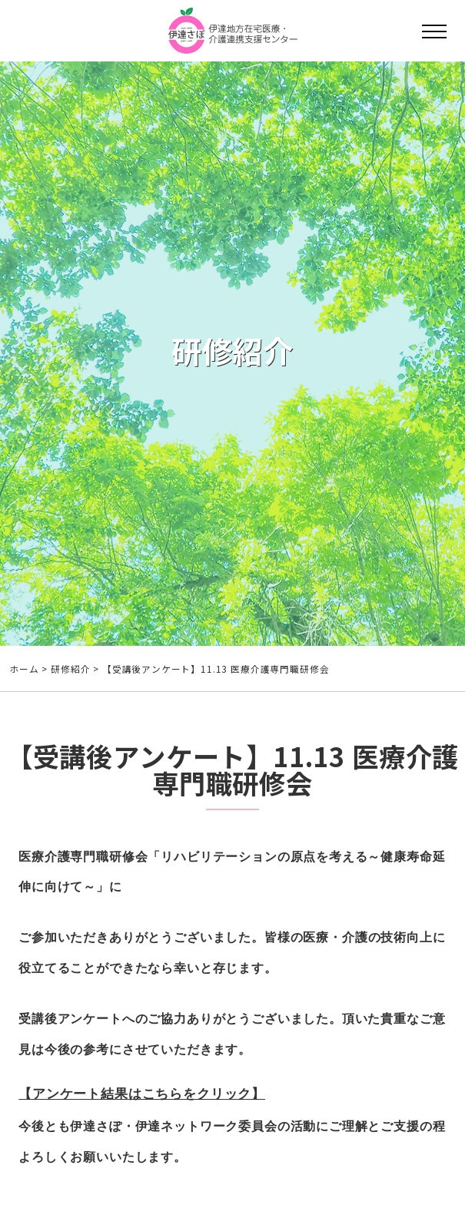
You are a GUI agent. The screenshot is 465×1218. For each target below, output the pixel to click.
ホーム (24, 668)
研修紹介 (70, 668)
